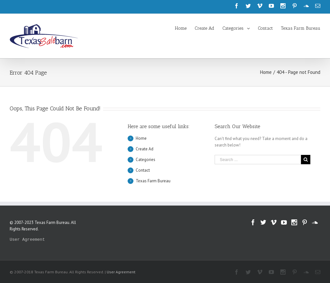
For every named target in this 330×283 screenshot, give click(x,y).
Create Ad (144, 149)
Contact (143, 170)
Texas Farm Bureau (153, 181)
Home (141, 138)
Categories (145, 159)
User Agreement (27, 240)
